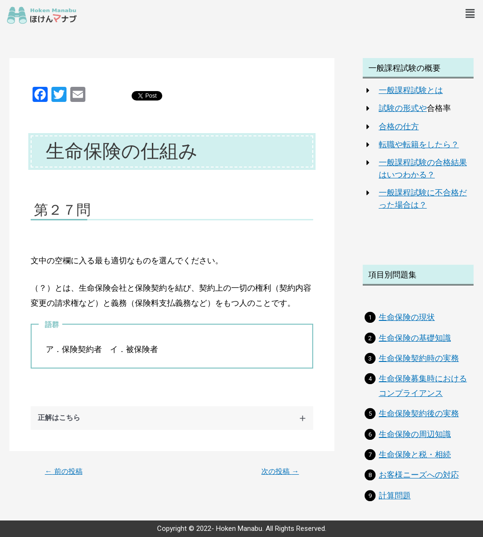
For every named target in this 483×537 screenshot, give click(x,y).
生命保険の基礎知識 (415, 338)
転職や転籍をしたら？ (419, 144)
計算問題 (395, 495)
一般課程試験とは (411, 90)
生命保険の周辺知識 (415, 434)
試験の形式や (403, 108)
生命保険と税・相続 (415, 454)
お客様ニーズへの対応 (419, 474)
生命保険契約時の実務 (419, 358)
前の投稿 (65, 471)
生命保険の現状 (407, 317)
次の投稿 (279, 471)
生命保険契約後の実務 (419, 413)
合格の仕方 (399, 126)
